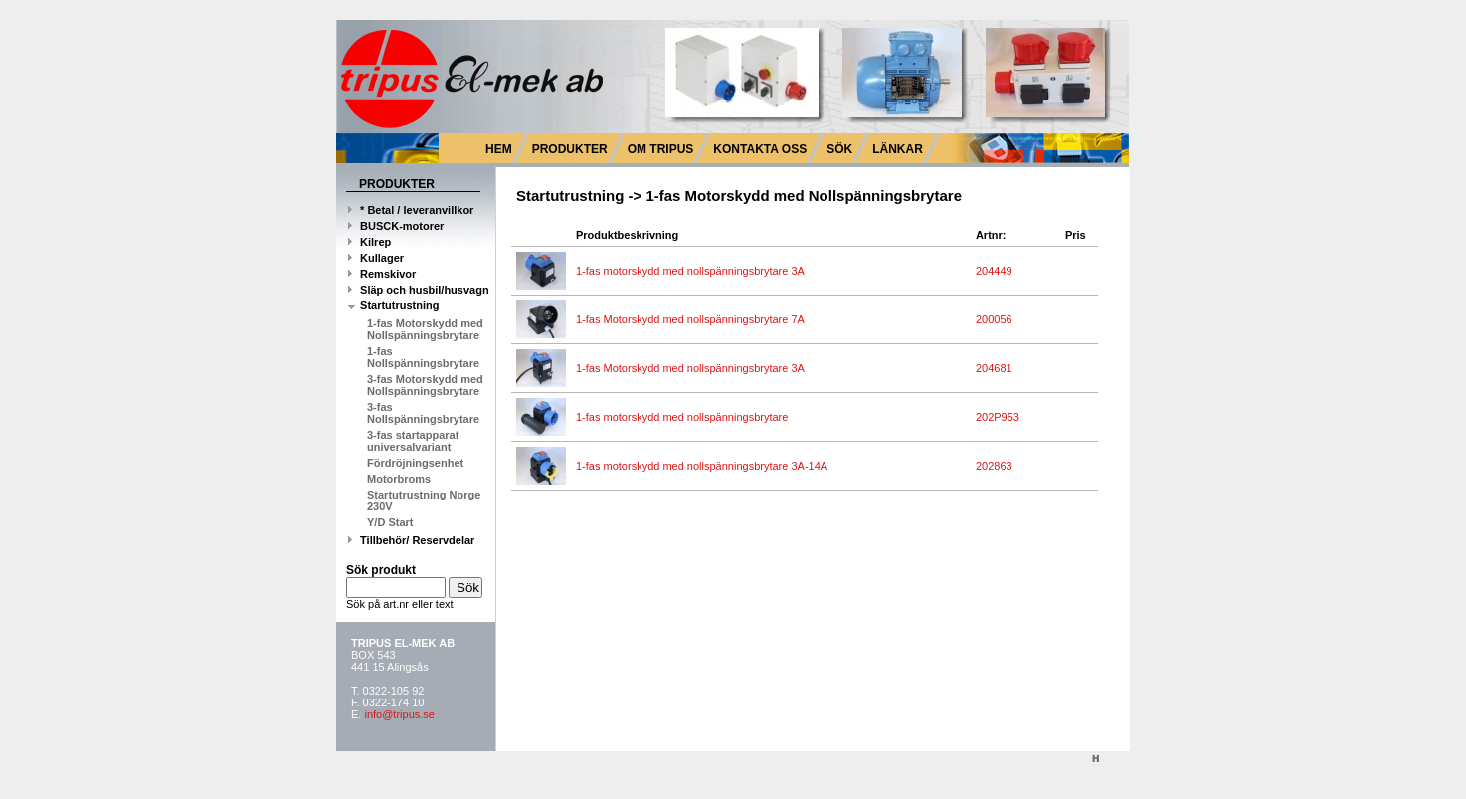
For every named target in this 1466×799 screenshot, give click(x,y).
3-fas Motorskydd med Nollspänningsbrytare (425, 385)
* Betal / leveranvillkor (410, 210)
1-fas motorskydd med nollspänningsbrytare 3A (693, 271)
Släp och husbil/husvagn (418, 290)
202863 (997, 466)
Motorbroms (399, 479)
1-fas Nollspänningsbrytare (423, 357)
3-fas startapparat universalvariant (412, 441)
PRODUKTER (570, 149)
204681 (997, 368)
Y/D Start (390, 522)
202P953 (1000, 417)
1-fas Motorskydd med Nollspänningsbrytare (425, 329)
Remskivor (382, 274)
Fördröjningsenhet (415, 463)
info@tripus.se (399, 714)
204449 (997, 271)
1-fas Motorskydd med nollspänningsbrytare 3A (693, 368)
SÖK (839, 149)
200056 (997, 319)
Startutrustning (394, 305)
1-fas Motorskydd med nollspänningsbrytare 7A (693, 319)
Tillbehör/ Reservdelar (411, 540)
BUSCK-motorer (396, 226)
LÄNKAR (897, 149)
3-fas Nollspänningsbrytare (423, 413)
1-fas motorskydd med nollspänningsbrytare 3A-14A (704, 466)
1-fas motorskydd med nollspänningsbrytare (685, 417)
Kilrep (369, 242)
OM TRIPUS (661, 149)
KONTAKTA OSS (760, 149)
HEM (498, 149)
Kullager (376, 258)
